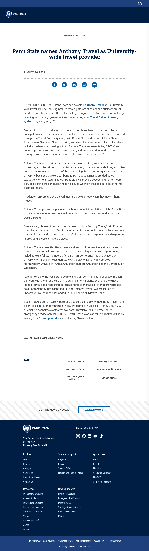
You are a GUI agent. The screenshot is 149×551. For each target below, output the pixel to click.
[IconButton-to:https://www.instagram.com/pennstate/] (78, 436)
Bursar (61, 464)
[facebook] (54, 85)
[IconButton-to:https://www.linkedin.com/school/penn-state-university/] (89, 436)
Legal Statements (114, 541)
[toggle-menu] (141, 14)
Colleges (27, 468)
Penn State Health (31, 477)
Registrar (62, 459)
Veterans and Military (32, 511)
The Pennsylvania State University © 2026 (75, 546)
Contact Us (28, 481)
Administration (74, 35)
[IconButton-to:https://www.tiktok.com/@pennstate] (101, 436)
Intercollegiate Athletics (75, 378)
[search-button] (140, 4)
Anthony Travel (94, 105)
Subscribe (93, 410)
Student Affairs (65, 468)
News (26, 459)
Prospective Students (33, 494)
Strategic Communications (70, 507)
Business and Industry (33, 507)
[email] (84, 85)
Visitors (26, 516)
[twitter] (64, 85)
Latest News (109, 377)
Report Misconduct (67, 511)
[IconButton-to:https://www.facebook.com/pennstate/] (83, 436)
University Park (74, 368)
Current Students (31, 498)
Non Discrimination (84, 541)
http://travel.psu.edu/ (46, 318)
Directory (97, 464)
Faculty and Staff (109, 361)
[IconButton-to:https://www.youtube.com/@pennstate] (95, 436)
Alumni (26, 525)
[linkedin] (74, 85)
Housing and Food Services (70, 472)
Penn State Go (64, 503)
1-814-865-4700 (90, 428)
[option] (87, 428)
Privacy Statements (66, 541)
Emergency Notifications (69, 498)
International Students (33, 503)
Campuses (28, 472)
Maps (95, 459)
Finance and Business (109, 368)
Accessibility (99, 541)
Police (61, 516)
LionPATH (97, 477)
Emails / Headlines (66, 494)
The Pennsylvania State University (41, 541)
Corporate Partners (102, 481)
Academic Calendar (102, 472)
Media (26, 529)
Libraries (97, 468)
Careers (26, 464)
